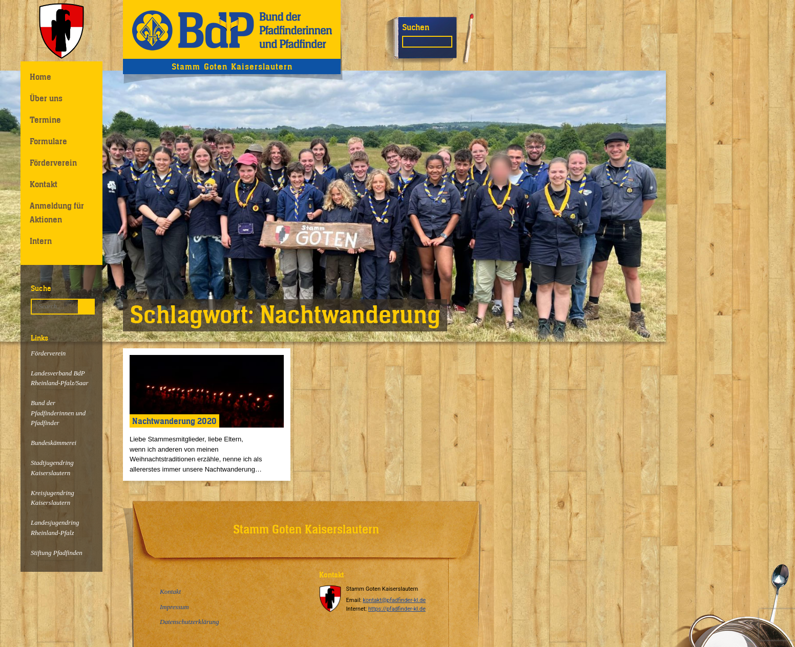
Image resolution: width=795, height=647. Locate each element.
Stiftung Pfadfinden (56, 552)
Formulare (48, 141)
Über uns (46, 98)
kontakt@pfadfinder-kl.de (394, 600)
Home (40, 77)
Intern (41, 241)
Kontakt (43, 184)
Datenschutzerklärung (189, 622)
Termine (45, 120)
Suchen (415, 27)
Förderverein (53, 163)
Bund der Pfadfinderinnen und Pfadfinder (58, 413)
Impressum (174, 607)
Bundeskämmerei (53, 443)
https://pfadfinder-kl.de (397, 609)
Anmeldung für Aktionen (57, 212)
